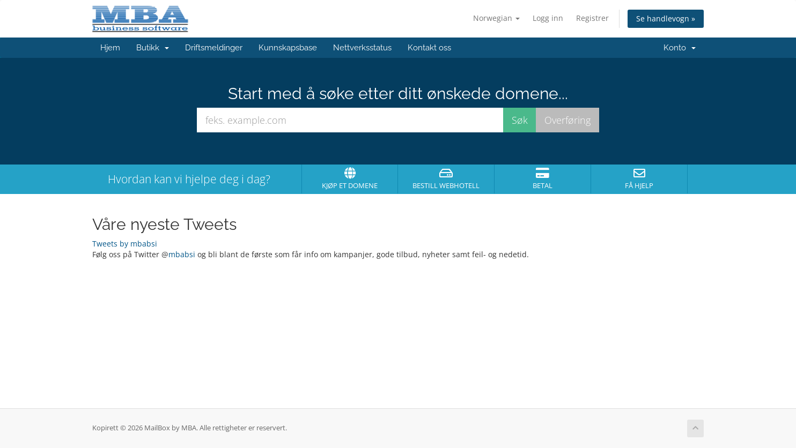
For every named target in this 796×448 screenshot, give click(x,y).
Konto (680, 48)
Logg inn (548, 18)
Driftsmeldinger (213, 48)
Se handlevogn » (665, 18)
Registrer (592, 18)
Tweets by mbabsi (124, 243)
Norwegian (496, 18)
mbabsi (181, 254)
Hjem (110, 48)
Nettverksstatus (362, 48)
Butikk (152, 48)
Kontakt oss (429, 48)
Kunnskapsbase (288, 48)
